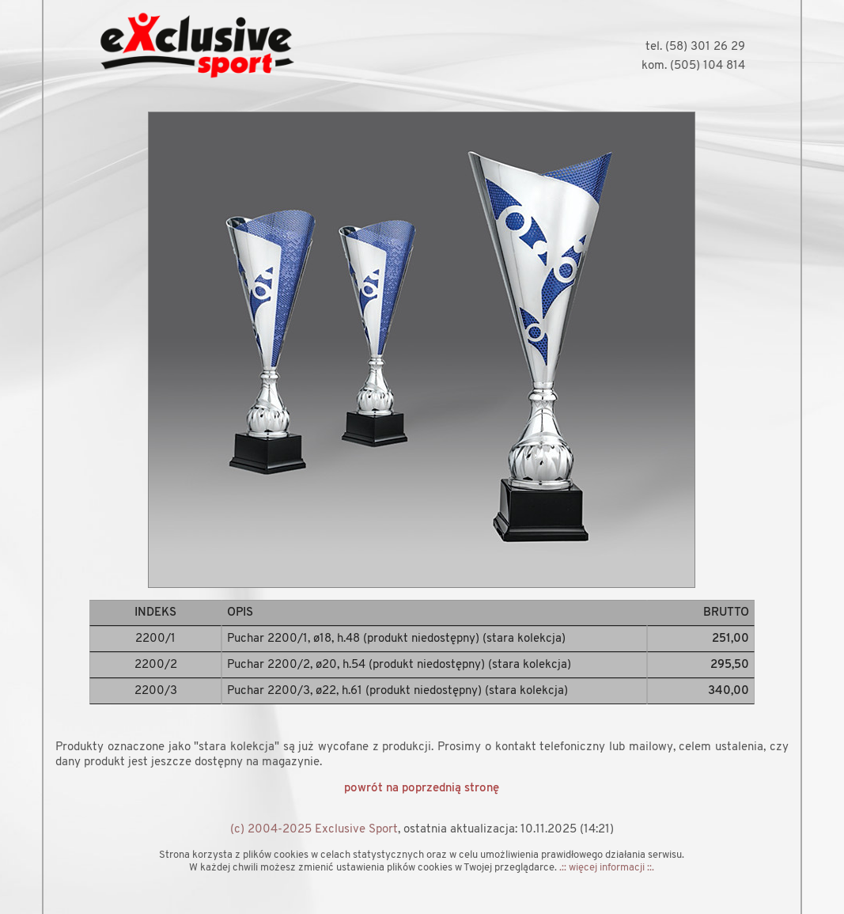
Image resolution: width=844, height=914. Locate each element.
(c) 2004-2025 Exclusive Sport (314, 830)
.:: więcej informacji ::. (606, 868)
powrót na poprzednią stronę (421, 789)
